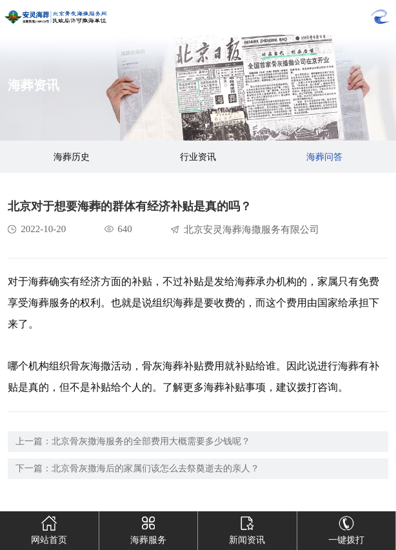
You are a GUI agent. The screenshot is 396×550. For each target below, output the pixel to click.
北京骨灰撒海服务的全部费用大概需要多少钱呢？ (151, 441)
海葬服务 (148, 528)
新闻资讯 (247, 528)
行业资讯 (198, 157)
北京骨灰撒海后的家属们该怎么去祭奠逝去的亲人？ (155, 468)
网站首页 (49, 528)
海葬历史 (72, 157)
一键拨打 (346, 528)
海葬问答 (324, 157)
